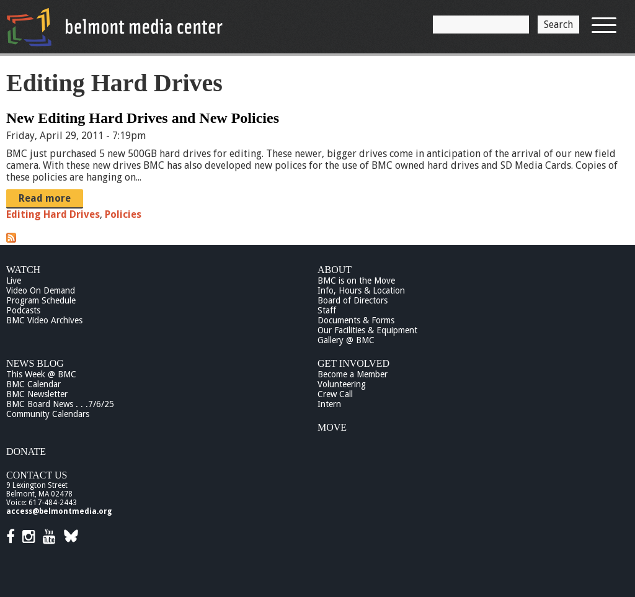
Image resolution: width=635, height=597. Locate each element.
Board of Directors (353, 300)
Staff (327, 310)
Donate (26, 451)
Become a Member (353, 374)
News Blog (35, 363)
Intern (329, 404)
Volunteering (342, 384)
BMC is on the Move (356, 280)
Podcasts (23, 310)
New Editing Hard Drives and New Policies (142, 118)
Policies (123, 214)
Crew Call (335, 394)
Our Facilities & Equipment (367, 330)
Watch (23, 269)
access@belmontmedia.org (59, 511)
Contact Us (36, 475)
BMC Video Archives (44, 320)
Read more (45, 198)
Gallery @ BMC (346, 340)
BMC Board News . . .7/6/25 (60, 404)
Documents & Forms (356, 320)
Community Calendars (47, 414)
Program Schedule (41, 300)
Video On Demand (40, 290)
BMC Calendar (33, 384)
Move (332, 427)
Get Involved (353, 363)
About (335, 269)
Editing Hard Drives (53, 214)
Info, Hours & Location (361, 290)
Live (13, 280)
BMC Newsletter (37, 394)
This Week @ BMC (41, 374)
